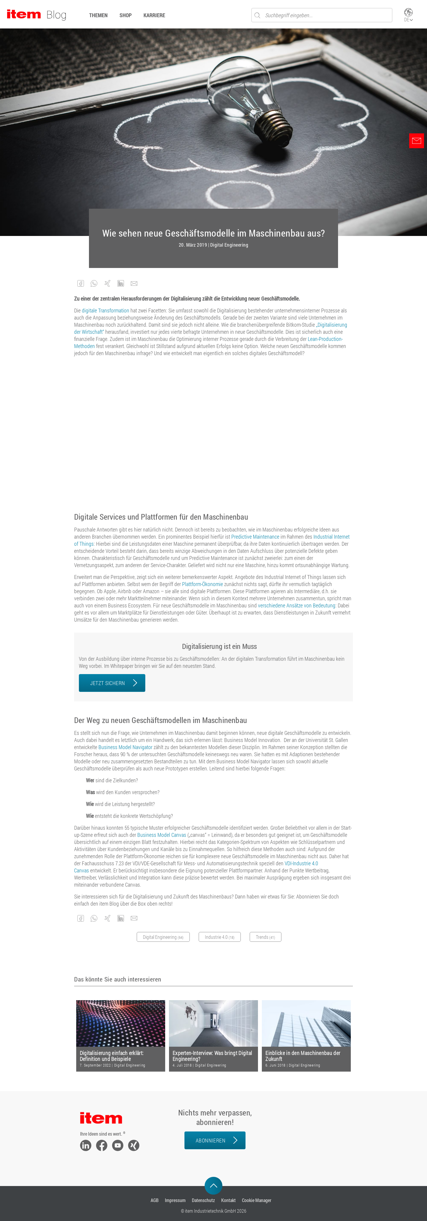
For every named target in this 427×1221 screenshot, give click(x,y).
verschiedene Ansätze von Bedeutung (296, 605)
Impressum (175, 1200)
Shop (126, 15)
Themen (98, 15)
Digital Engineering (229, 245)
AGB (155, 1200)
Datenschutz (203, 1200)
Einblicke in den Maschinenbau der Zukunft (302, 1056)
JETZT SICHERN (107, 683)
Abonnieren (210, 1140)
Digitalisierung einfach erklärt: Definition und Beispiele (112, 1056)
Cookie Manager (256, 1200)
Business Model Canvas (161, 834)
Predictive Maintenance (255, 536)
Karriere (154, 15)
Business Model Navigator (125, 747)
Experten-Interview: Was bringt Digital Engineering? (212, 1056)
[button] (81, 283)
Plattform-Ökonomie (202, 584)
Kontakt (228, 1200)
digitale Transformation (105, 310)
